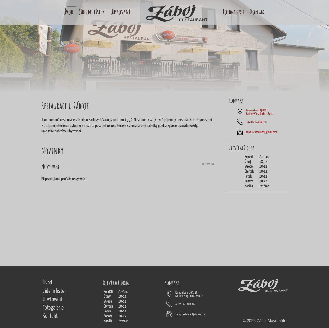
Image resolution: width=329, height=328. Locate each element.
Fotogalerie (234, 12)
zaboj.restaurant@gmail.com (261, 132)
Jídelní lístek (92, 12)
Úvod (68, 12)
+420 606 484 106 (256, 122)
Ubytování (120, 12)
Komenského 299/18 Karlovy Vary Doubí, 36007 (260, 112)
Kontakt (258, 12)
